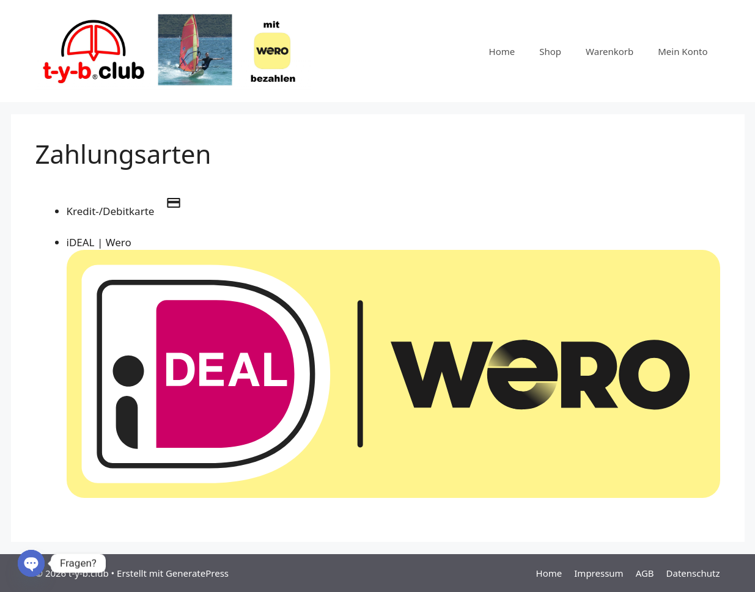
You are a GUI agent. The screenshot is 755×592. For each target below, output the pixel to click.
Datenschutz (693, 573)
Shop (550, 51)
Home (502, 51)
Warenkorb (609, 51)
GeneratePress (197, 573)
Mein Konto (682, 51)
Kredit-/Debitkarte (130, 211)
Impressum (598, 573)
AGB (645, 573)
